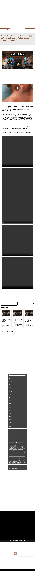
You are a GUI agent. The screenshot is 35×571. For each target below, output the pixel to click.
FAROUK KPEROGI (21, 437)
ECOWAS (17, 437)
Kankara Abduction (13, 439)
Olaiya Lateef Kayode (12, 50)
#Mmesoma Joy (14, 433)
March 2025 (12, 402)
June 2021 (12, 422)
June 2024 (12, 406)
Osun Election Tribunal (14, 443)
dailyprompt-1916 (13, 437)
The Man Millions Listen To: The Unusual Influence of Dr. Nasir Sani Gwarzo (6, 319)
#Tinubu (17, 433)
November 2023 (13, 409)
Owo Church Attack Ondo (16, 443)
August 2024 (12, 405)
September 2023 (13, 410)
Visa (17, 445)
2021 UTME (20, 433)
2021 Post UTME (19, 433)
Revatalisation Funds (17, 444)
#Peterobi (16, 433)
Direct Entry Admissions (15, 437)
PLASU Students (19, 443)
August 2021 (12, 421)
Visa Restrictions (18, 445)
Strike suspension (21, 444)
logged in (6, 331)
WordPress (24, 540)
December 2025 (13, 398)
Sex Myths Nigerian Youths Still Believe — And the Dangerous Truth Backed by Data (29, 319)
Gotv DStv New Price (20, 438)
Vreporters (21, 445)
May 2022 (12, 417)
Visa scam (20, 445)
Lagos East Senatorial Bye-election (19, 439)
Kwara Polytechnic (15, 439)
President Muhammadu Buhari (14, 444)
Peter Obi (18, 443)
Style (12, 428)
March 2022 (12, 418)
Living (12, 427)
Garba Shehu (16, 438)
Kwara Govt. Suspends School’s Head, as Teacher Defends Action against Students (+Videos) (16, 448)
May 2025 (12, 401)
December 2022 (13, 414)
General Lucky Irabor (18, 438)
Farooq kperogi (19, 437)
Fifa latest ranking (13, 438)
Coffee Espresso (11, 540)
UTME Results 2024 (16, 445)
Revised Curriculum (19, 444)
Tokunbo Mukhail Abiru (14, 445)
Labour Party (17, 439)
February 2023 (13, 413)
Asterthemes (16, 540)
